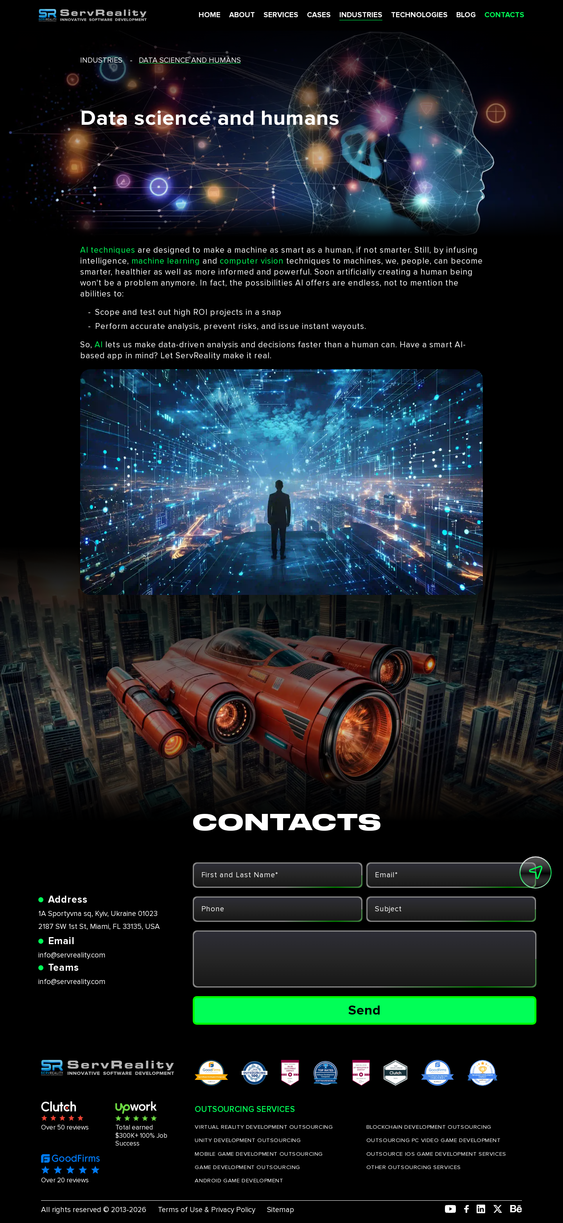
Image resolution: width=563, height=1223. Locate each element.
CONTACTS (504, 15)
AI (99, 345)
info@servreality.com (72, 955)
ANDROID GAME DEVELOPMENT (239, 1180)
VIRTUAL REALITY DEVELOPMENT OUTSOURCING (264, 1126)
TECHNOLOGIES (419, 15)
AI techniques (107, 250)
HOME (209, 15)
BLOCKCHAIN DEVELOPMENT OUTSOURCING (428, 1126)
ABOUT (242, 15)
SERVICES (280, 15)
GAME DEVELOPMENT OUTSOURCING (247, 1167)
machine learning (165, 261)
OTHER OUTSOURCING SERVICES (413, 1167)
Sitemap (280, 1209)
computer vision (252, 261)
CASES (318, 15)
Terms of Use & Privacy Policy (206, 1209)
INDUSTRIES (360, 15)
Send (364, 1010)
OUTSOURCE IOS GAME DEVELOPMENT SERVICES (436, 1153)
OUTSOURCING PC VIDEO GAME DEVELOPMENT (433, 1140)
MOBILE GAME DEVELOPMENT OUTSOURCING (259, 1153)
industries (101, 60)
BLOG (465, 15)
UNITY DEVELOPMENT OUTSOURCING (248, 1140)
